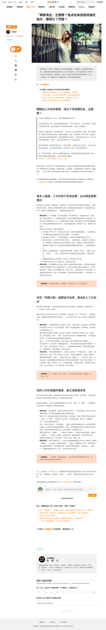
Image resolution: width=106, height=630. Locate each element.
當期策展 (91, 7)
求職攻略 (20, 7)
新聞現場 (72, 7)
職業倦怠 (9, 39)
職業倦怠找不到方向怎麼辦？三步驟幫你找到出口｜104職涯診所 (62, 518)
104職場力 (14, 32)
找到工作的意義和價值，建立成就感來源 (57, 100)
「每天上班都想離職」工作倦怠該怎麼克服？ (55, 521)
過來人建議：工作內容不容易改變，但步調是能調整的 (61, 95)
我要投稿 (42, 622)
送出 (66, 611)
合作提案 (52, 622)
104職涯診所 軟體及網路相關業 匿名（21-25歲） (53, 158)
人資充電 (51, 7)
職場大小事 (30, 7)
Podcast (82, 7)
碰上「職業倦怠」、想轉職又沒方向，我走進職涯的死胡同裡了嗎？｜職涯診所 (67, 510)
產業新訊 (9, 7)
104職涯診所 (42, 182)
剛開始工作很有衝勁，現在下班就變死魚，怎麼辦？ (60, 92)
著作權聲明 (63, 622)
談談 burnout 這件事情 (47, 515)
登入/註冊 (100, 2)
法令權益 (61, 7)
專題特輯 (41, 7)
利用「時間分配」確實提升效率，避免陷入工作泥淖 (60, 98)
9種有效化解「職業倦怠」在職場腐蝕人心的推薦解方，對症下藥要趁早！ (65, 513)
